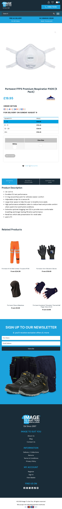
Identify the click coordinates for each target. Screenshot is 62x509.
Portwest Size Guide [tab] (49, 181)
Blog (31, 439)
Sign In (31, 475)
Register (31, 472)
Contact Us (31, 442)
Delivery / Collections (31, 452)
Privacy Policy (31, 461)
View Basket (31, 478)
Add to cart (10, 155)
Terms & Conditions (31, 458)
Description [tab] (9, 181)
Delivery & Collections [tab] (28, 181)
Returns (31, 455)
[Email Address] (31, 343)
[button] (55, 32)
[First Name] (31, 338)
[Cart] (57, 2)
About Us (31, 436)
